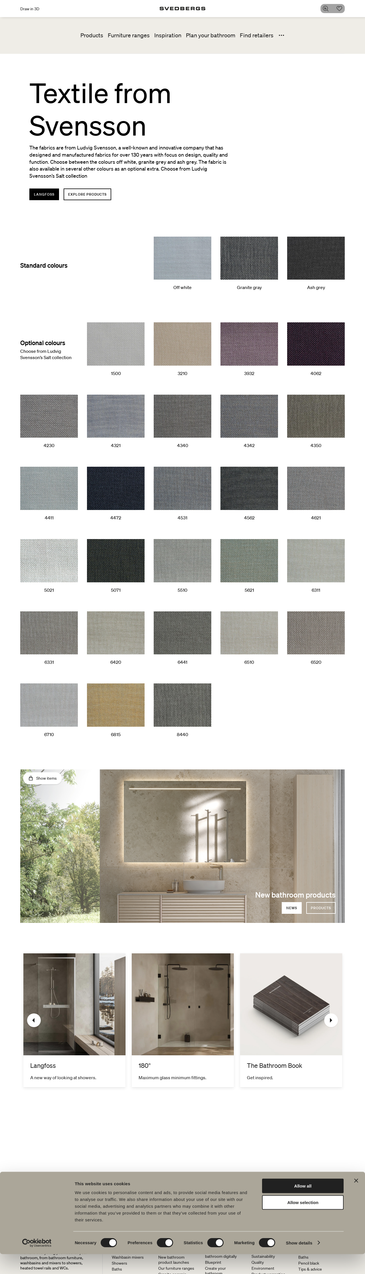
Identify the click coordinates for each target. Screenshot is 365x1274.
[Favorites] (341, 8)
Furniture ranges (129, 35)
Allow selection (302, 1222)
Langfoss (44, 194)
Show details (299, 1262)
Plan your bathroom (210, 35)
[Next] (331, 1020)
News (291, 908)
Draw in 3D (29, 8)
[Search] (327, 8)
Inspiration (167, 35)
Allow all (303, 1205)
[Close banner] (356, 1201)
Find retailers (256, 35)
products (321, 908)
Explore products (87, 194)
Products (91, 35)
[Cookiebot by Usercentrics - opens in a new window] (37, 1263)
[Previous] (34, 1020)
